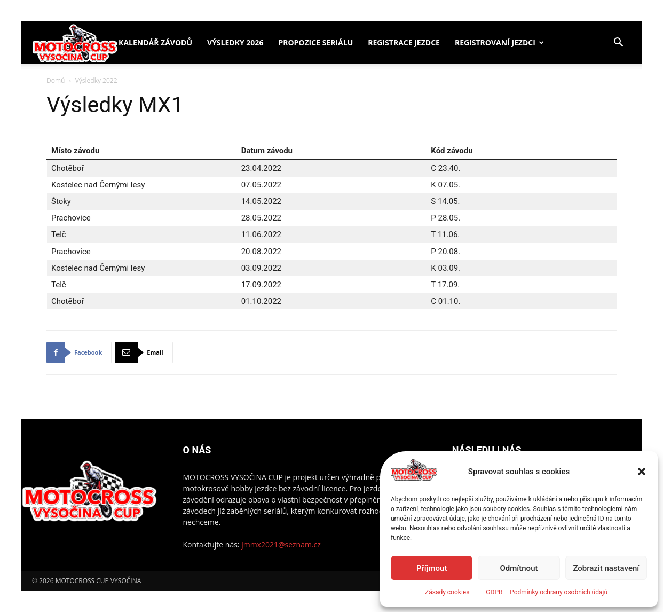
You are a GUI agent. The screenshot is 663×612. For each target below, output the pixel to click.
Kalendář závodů (155, 42)
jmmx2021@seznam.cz (281, 544)
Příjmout (431, 568)
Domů (55, 80)
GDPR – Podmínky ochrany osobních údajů (546, 592)
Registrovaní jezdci (495, 42)
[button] (641, 471)
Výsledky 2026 (235, 42)
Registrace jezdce (404, 42)
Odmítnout (519, 568)
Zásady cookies (447, 592)
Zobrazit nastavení (606, 568)
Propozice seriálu (315, 42)
